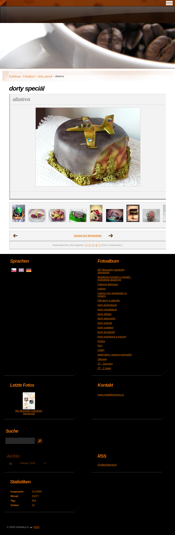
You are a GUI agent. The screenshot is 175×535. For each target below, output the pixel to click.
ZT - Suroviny (105, 363)
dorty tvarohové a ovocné (112, 336)
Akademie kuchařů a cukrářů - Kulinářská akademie (114, 278)
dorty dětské (104, 314)
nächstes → (111, 235)
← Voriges (15, 235)
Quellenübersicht (107, 464)
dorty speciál (45, 76)
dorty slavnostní (106, 318)
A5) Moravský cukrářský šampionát (28, 412)
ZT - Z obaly (104, 368)
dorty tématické (106, 332)
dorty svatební (105, 327)
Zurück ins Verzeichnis (87, 235)
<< (10, 463)
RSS (36, 527)
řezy (100, 345)
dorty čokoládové (107, 309)
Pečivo (101, 341)
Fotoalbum (29, 76)
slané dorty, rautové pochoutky (115, 354)
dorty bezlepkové (107, 305)
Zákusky (102, 359)
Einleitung (14, 76)
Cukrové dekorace (108, 284)
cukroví (102, 288)
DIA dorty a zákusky (109, 300)
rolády (101, 350)
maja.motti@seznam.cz (111, 394)
